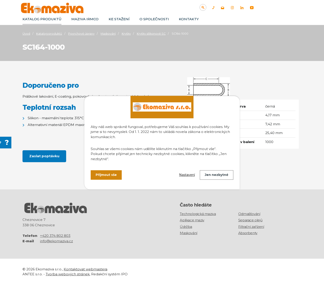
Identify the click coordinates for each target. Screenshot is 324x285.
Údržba (186, 226)
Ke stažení (119, 19)
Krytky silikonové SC (151, 33)
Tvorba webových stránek (68, 274)
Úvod (26, 33)
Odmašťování (249, 214)
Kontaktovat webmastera (85, 269)
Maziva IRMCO (85, 19)
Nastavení (187, 175)
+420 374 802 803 (55, 235)
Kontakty (189, 19)
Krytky (126, 33)
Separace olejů (250, 220)
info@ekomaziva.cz (56, 241)
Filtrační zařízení (251, 226)
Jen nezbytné (216, 175)
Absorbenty (247, 233)
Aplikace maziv (192, 220)
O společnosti (154, 19)
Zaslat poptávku (44, 156)
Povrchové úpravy (81, 33)
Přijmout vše (106, 175)
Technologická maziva (198, 214)
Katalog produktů (41, 19)
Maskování (108, 33)
